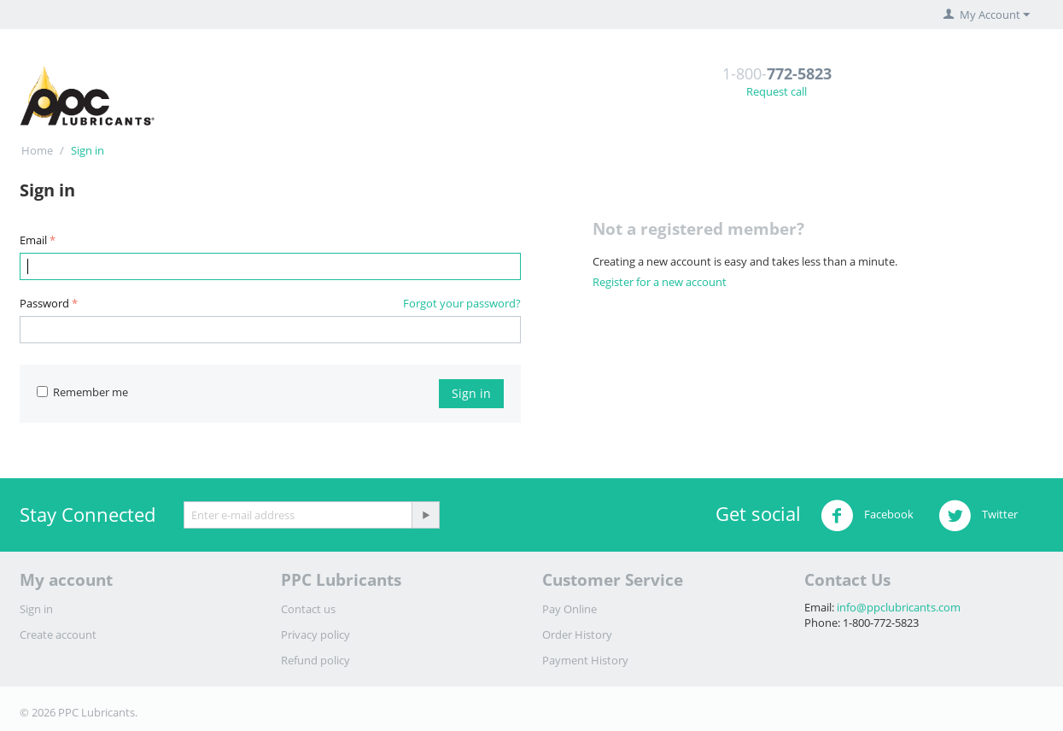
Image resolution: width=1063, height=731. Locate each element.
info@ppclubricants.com (899, 607)
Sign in (471, 393)
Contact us (308, 609)
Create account (58, 634)
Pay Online (569, 609)
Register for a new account (660, 281)
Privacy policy (315, 634)
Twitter (978, 516)
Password (44, 303)
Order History (577, 634)
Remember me (82, 392)
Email (33, 240)
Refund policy (315, 660)
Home (37, 150)
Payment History (585, 660)
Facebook (867, 516)
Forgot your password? (462, 303)
